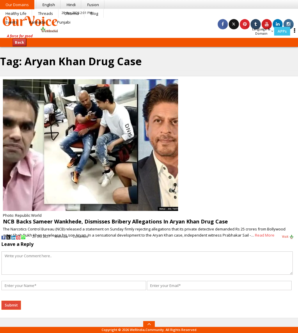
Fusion (93, 4)
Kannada (37, 22)
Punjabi (63, 22)
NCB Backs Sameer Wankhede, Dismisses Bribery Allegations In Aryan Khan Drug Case (115, 221)
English (48, 4)
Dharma (72, 13)
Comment (80, 237)
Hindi (71, 4)
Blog (94, 13)
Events (11, 22)
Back (19, 42)
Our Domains (17, 4)
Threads (45, 13)
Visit (288, 237)
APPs (282, 31)
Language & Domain (262, 31)
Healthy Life (16, 13)
